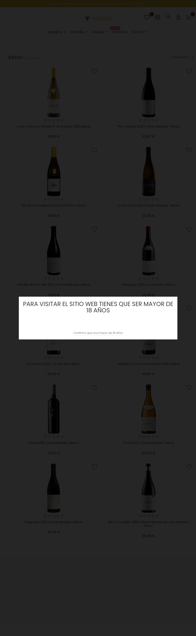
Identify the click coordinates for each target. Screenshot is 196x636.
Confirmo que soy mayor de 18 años (98, 333)
